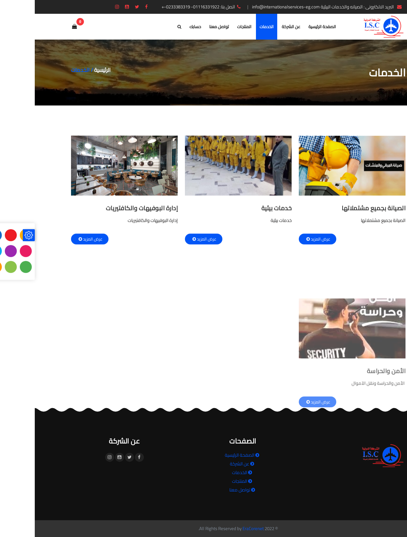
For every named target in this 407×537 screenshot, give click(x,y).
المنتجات (209, 27)
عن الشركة (256, 27)
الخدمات (232, 27)
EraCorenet (218, 528)
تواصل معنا (184, 27)
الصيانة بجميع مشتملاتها (339, 210)
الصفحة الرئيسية (287, 27)
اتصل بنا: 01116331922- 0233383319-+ (167, 6)
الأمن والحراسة (351, 400)
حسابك (160, 27)
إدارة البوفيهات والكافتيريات (107, 210)
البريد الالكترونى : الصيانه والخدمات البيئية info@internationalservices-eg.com (292, 6)
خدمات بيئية (242, 210)
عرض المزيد (283, 241)
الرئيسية (67, 70)
